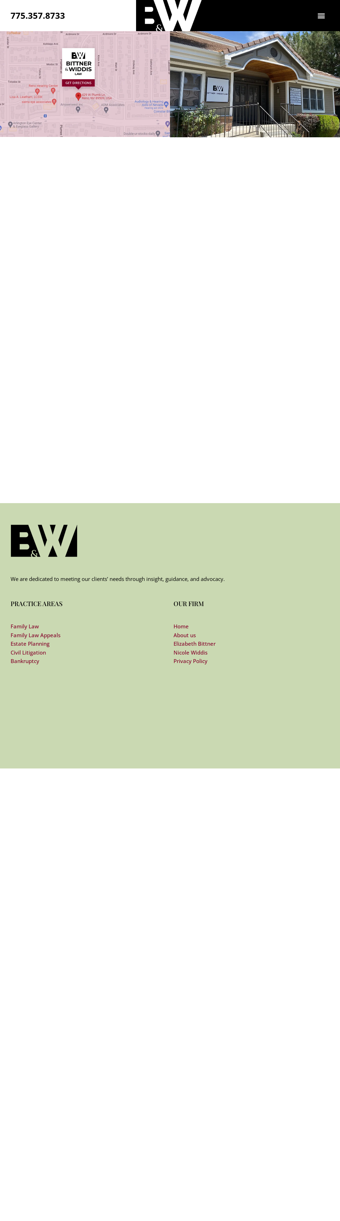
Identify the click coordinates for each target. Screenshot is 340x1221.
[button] (321, 16)
